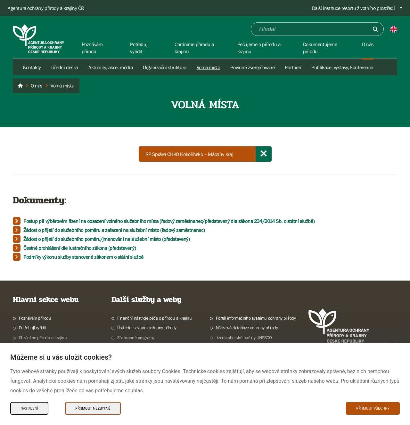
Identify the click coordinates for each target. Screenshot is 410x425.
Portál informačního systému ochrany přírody (256, 318)
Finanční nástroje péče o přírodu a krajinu (154, 318)
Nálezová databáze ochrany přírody (247, 327)
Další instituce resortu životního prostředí (353, 8)
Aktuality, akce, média (110, 67)
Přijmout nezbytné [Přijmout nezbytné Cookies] (93, 408)
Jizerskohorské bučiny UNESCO (244, 337)
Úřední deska (64, 67)
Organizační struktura (164, 67)
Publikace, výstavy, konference (342, 67)
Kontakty (32, 67)
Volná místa (208, 67)
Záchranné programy (135, 337)
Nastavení (29, 408)
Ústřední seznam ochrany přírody (146, 327)
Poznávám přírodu (35, 318)
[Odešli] (375, 29)
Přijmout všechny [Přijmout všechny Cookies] (373, 408)
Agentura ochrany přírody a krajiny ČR (46, 8)
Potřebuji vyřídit (32, 327)
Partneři (293, 67)
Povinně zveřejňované (252, 67)
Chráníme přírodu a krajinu (43, 337)
